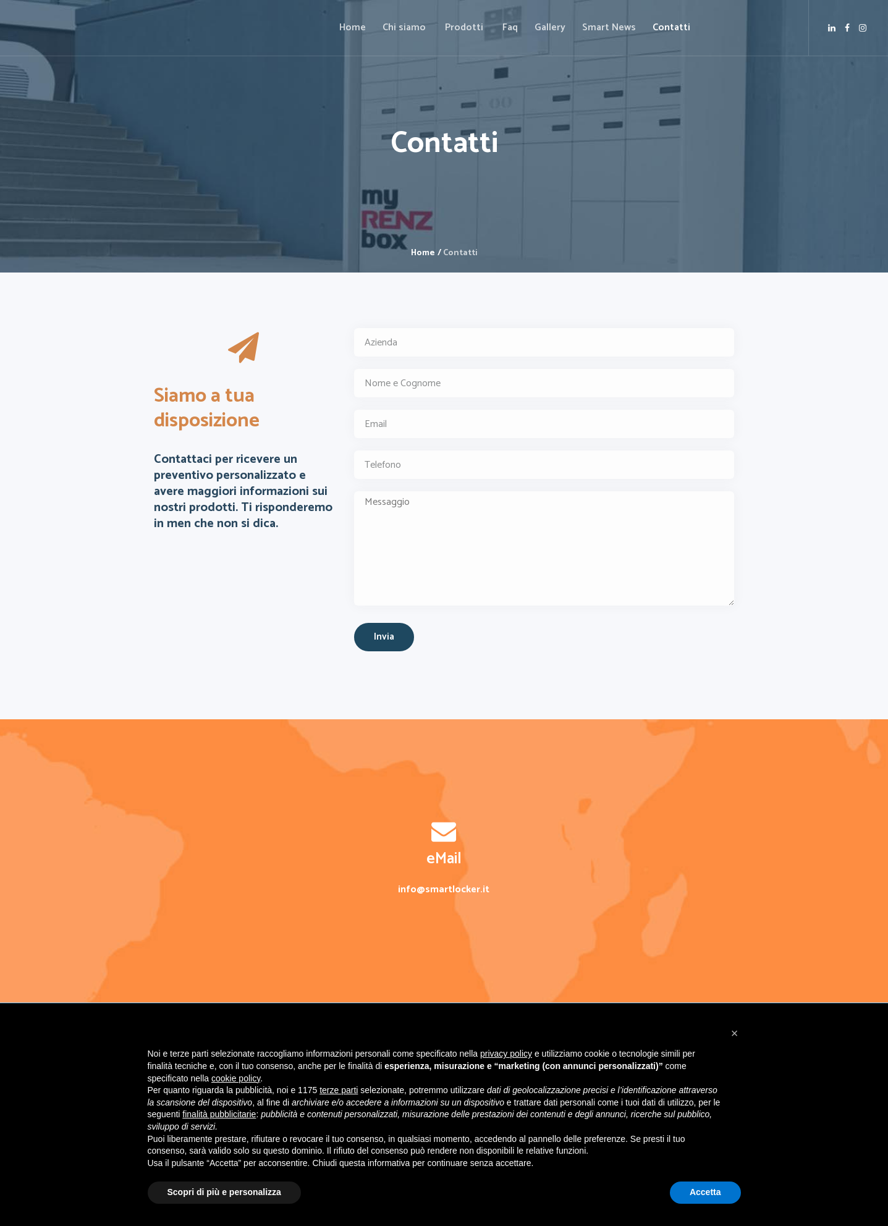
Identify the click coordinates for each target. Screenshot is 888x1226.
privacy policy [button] (506, 1054)
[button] (735, 1033)
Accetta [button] (705, 1192)
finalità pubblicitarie (219, 1114)
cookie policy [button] (235, 1078)
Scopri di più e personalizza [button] (224, 1192)
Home (423, 253)
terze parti (338, 1090)
